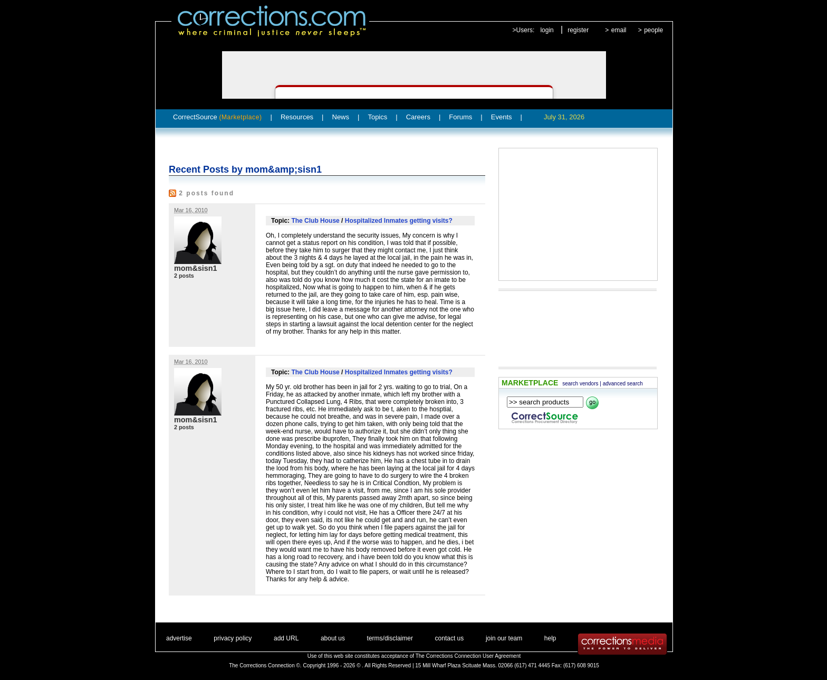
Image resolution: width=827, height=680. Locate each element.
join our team (504, 638)
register (578, 30)
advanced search (623, 383)
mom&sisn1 (195, 268)
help (550, 638)
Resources (297, 117)
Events (501, 117)
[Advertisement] (578, 214)
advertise (179, 638)
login (546, 30)
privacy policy (233, 638)
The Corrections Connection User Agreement (468, 656)
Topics (377, 117)
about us (333, 638)
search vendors (580, 383)
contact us (449, 638)
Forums (460, 117)
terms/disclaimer (390, 638)
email (619, 30)
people (653, 30)
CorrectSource (217, 117)
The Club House (315, 220)
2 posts (184, 275)
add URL (286, 638)
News (341, 117)
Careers (418, 117)
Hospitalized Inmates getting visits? (399, 220)
